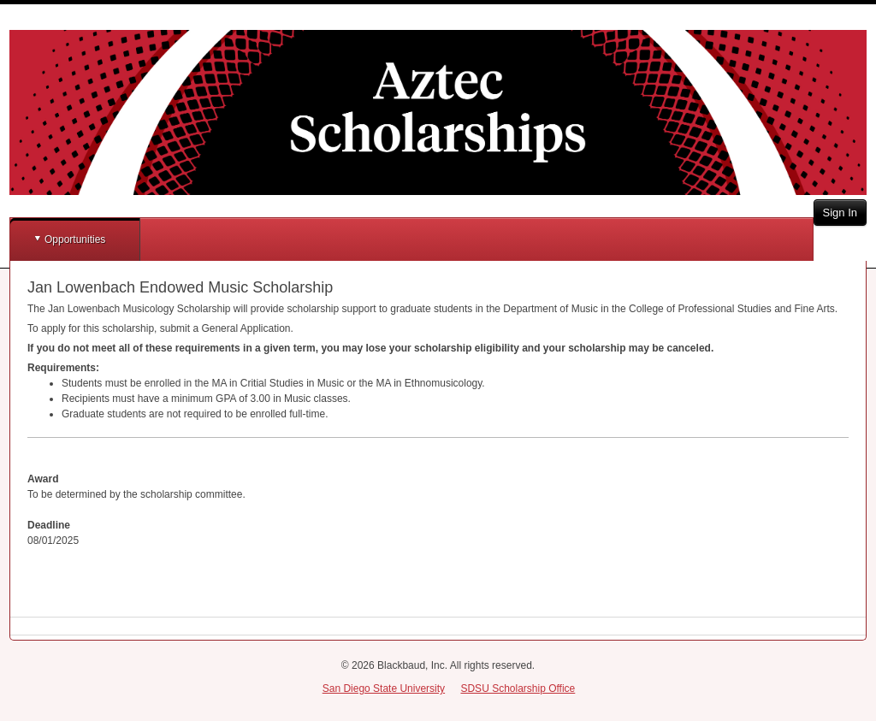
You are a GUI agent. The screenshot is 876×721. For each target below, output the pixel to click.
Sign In (840, 212)
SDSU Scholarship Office (517, 688)
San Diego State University (384, 688)
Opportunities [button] (74, 239)
